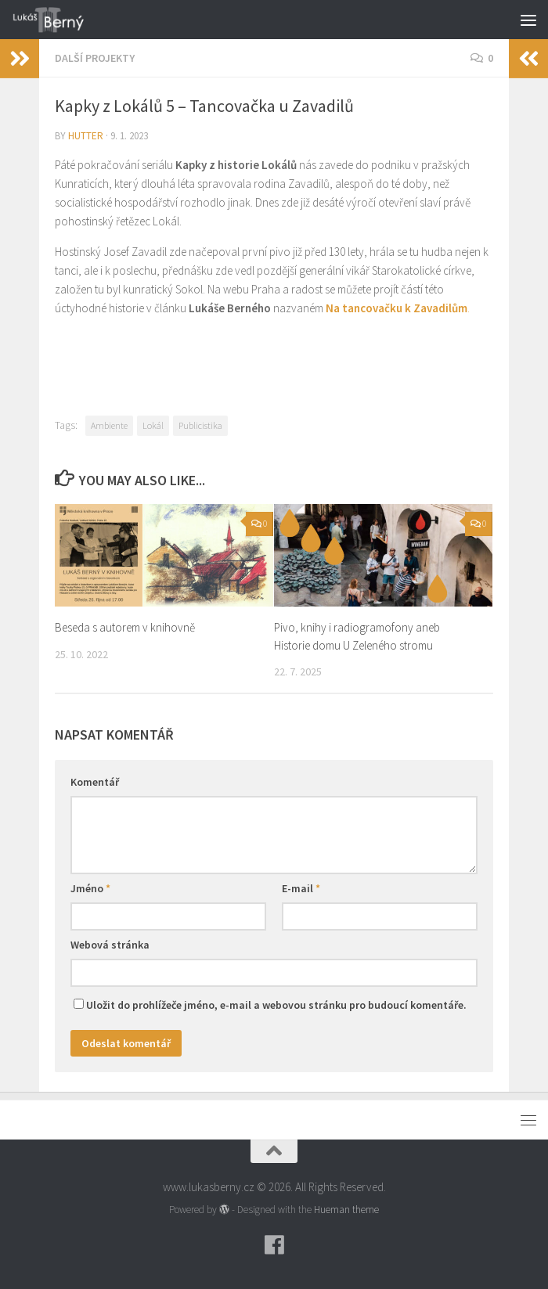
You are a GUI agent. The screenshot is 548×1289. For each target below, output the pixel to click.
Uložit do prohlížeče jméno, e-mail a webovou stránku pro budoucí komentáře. (276, 1005)
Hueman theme (346, 1209)
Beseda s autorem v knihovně (125, 627)
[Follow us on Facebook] (274, 1245)
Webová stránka (110, 945)
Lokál (153, 425)
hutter (85, 135)
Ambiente (109, 425)
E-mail (301, 888)
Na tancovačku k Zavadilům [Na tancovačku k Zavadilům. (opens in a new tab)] (396, 308)
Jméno (90, 888)
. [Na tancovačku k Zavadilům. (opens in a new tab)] (468, 308)
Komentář (94, 782)
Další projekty (95, 58)
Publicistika (200, 425)
